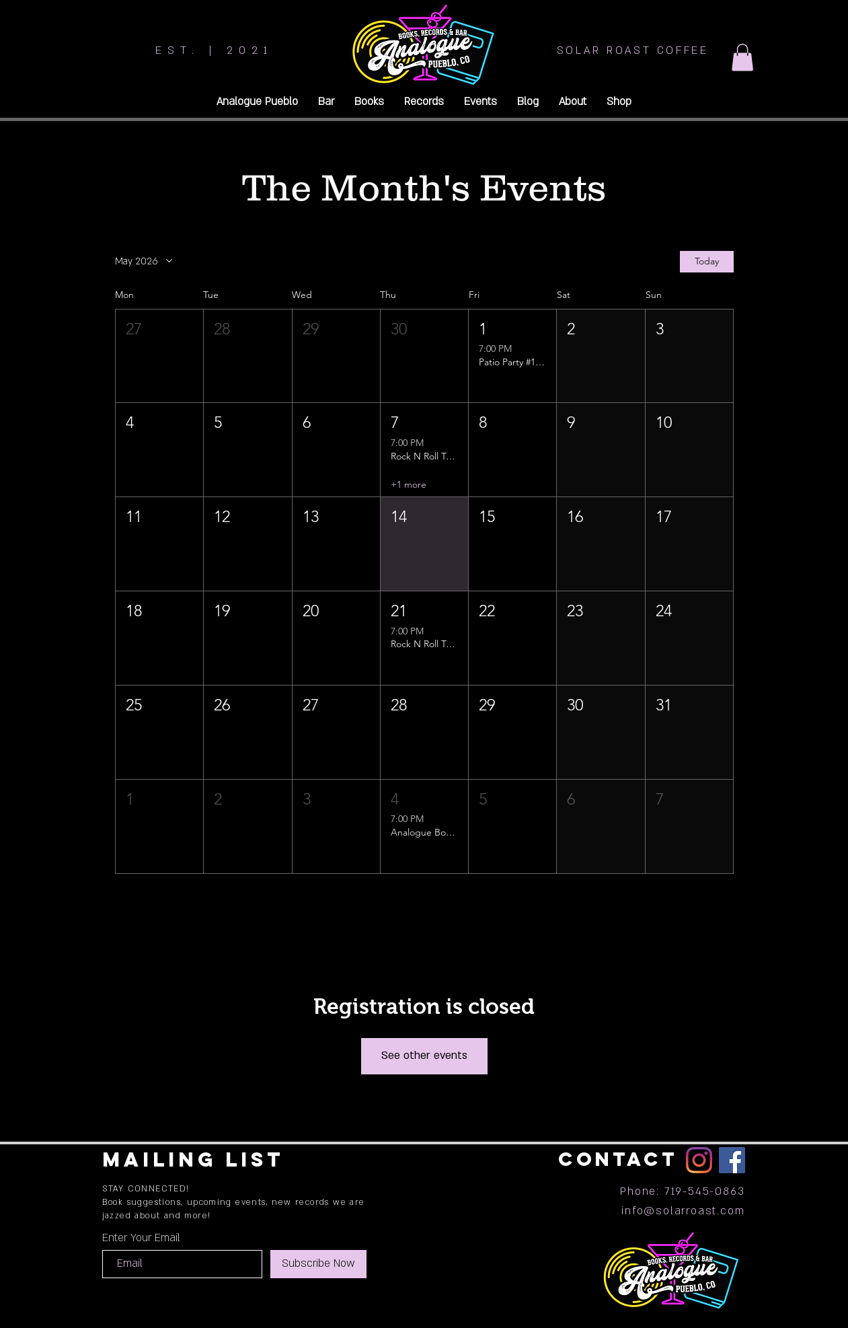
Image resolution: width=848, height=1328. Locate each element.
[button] (742, 57)
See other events (424, 1055)
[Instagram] (699, 1160)
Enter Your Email (141, 1238)
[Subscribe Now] (318, 1264)
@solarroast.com (694, 1211)
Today (707, 261)
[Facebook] (732, 1160)
